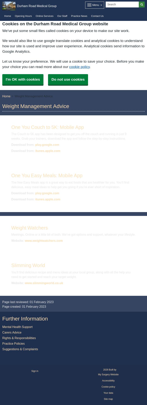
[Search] (122, 4)
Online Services (45, 16)
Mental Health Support (17, 326)
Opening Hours (23, 16)
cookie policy (79, 67)
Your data (108, 393)
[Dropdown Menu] (94, 5)
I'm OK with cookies (23, 79)
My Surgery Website (108, 374)
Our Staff (62, 16)
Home (7, 16)
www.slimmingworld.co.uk (44, 282)
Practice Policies (13, 343)
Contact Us (97, 16)
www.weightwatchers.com (44, 240)
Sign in (34, 371)
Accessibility (108, 381)
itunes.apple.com (47, 150)
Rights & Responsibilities (19, 337)
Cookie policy (108, 387)
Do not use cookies (68, 79)
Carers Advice (11, 332)
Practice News (79, 16)
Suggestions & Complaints (20, 349)
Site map (108, 399)
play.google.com (47, 144)
